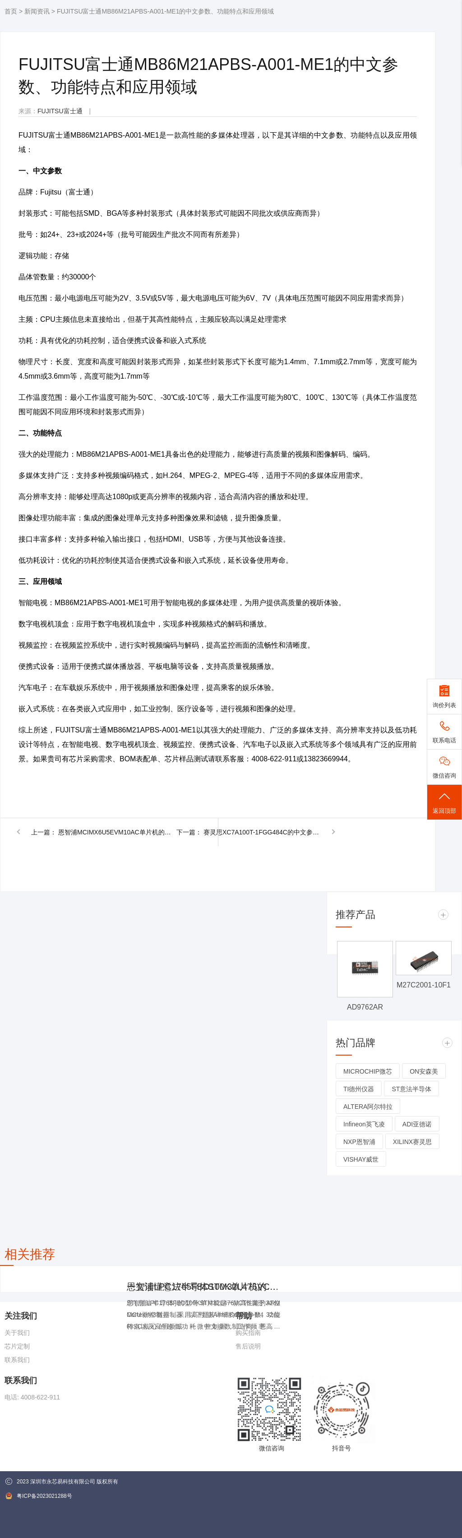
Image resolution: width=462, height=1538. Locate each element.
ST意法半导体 (411, 1089)
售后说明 (248, 1346)
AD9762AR (365, 1007)
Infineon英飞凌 (364, 1124)
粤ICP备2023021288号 (38, 1495)
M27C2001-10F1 (424, 985)
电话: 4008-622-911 (32, 1397)
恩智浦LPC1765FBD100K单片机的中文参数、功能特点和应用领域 (203, 1287)
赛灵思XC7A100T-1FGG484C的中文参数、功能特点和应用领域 (262, 832)
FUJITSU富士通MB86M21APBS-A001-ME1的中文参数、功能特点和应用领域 (165, 11)
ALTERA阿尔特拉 (368, 1106)
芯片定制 (17, 1346)
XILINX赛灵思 (412, 1141)
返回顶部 (444, 802)
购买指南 (248, 1332)
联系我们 (17, 1359)
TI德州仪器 (358, 1089)
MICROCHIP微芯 (367, 1071)
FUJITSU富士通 (60, 111)
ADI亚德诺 (417, 1124)
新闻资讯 (37, 11)
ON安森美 (424, 1071)
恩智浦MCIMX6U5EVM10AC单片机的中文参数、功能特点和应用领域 (117, 832)
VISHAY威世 (361, 1159)
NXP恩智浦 (359, 1141)
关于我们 (17, 1332)
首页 (11, 11)
